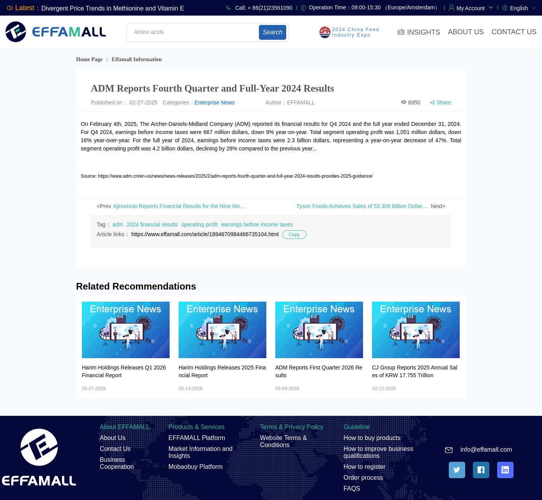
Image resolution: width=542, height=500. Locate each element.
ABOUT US (466, 32)
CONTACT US (514, 32)
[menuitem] (523, 7)
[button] (475, 7)
